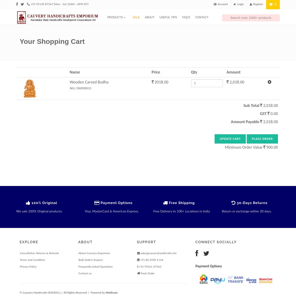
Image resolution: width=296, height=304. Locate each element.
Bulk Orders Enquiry (90, 260)
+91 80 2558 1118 (150, 260)
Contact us (85, 273)
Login (239, 4)
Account (221, 4)
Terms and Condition (32, 260)
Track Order (146, 273)
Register (256, 4)
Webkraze (111, 292)
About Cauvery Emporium (94, 253)
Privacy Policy (28, 266)
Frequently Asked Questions (95, 266)
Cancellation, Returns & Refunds (39, 253)
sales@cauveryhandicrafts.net (156, 253)
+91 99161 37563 (149, 266)
